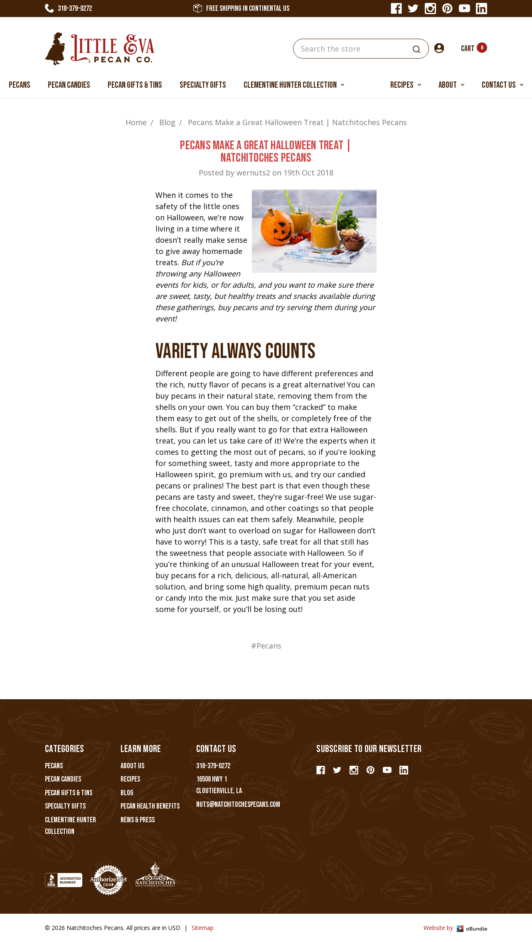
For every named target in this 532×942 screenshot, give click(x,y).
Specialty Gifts (203, 85)
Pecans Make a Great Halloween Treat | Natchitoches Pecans (266, 151)
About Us (132, 766)
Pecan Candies (69, 85)
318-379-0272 (68, 8)
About (451, 85)
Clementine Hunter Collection (294, 85)
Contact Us (502, 85)
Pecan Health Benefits (150, 806)
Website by (455, 928)
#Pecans (266, 646)
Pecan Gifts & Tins (135, 85)
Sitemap (203, 928)
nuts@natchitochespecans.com (238, 804)
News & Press (138, 820)
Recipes (405, 85)
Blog (127, 793)
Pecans (19, 85)
